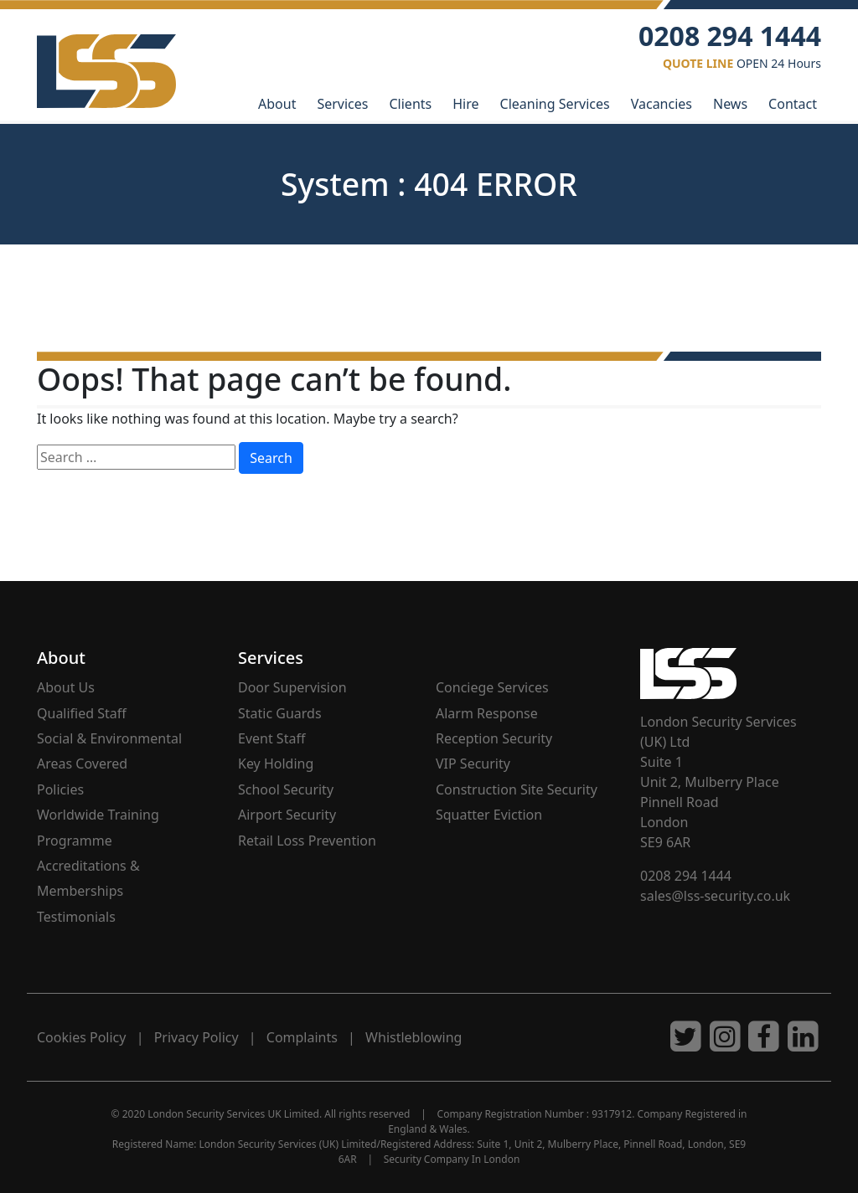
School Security (285, 789)
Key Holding (275, 763)
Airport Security (287, 814)
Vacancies (661, 104)
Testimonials (76, 917)
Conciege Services (492, 687)
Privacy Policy (196, 1037)
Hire (465, 104)
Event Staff (271, 738)
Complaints (302, 1037)
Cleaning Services (555, 104)
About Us (66, 687)
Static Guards (280, 713)
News (730, 104)
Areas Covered (82, 763)
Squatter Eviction (489, 814)
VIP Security (473, 763)
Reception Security (494, 738)
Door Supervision (292, 687)
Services (342, 104)
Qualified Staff (82, 713)
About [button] (277, 104)
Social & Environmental (109, 738)
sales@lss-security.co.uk (715, 896)
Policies (60, 789)
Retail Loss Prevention (307, 840)
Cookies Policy (81, 1037)
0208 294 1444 (685, 875)
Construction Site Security (516, 789)
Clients (410, 104)
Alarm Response (487, 713)
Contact (792, 104)
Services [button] (270, 657)
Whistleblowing (413, 1037)
